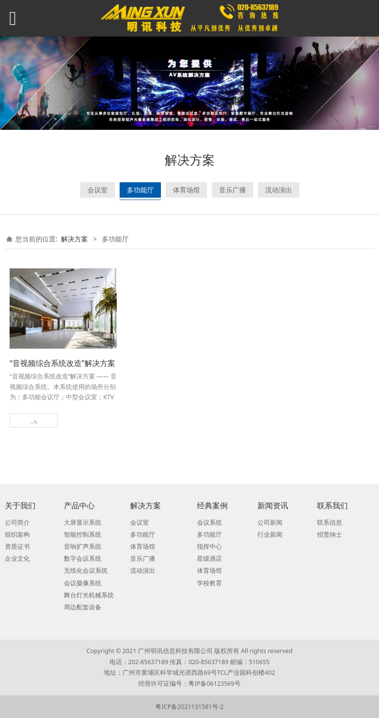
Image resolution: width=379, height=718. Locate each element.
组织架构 (17, 534)
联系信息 (329, 522)
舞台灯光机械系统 (89, 595)
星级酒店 (209, 558)
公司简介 (17, 522)
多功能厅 (140, 189)
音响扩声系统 (82, 546)
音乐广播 (232, 189)
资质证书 (17, 546)
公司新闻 (269, 522)
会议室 (97, 189)
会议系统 (209, 522)
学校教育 (209, 583)
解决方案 (74, 238)
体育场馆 (186, 189)
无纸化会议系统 (86, 571)
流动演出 (278, 189)
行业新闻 (269, 534)
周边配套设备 (82, 607)
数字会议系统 (82, 558)
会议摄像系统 (82, 583)
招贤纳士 (329, 534)
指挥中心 (209, 546)
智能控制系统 (82, 534)
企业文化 (17, 558)
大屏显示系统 (82, 522)
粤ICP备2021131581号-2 (189, 707)
